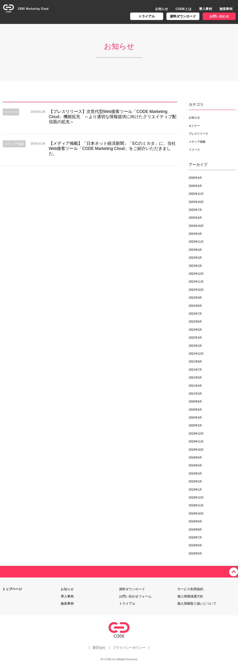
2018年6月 (195, 545)
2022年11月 (196, 281)
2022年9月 (195, 297)
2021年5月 (195, 377)
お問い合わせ (219, 16)
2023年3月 (195, 257)
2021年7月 (195, 369)
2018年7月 (195, 537)
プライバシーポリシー (129, 647)
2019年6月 (195, 457)
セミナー (194, 125)
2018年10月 (196, 513)
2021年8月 (195, 361)
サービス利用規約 (190, 589)
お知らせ (161, 9)
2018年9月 (195, 521)
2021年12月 (196, 353)
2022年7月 (195, 313)
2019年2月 (195, 481)
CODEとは (183, 9)
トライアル (147, 16)
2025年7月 (195, 209)
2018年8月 (195, 529)
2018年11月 (196, 505)
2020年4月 (195, 417)
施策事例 (225, 9)
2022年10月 (196, 289)
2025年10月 (196, 202)
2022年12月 (196, 273)
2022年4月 (195, 337)
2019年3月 (195, 473)
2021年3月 (195, 393)
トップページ (12, 589)
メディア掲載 (197, 141)
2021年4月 (195, 385)
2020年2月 (195, 425)
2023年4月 (195, 249)
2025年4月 (195, 217)
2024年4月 (195, 233)
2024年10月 (196, 225)
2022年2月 (195, 345)
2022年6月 (195, 321)
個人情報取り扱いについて (196, 603)
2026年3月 (195, 186)
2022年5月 (195, 329)
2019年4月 (195, 465)
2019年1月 (195, 489)
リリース (194, 149)
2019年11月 (196, 441)
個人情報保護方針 (190, 596)
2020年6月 (195, 401)
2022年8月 (195, 305)
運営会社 (98, 647)
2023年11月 (196, 241)
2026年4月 (195, 177)
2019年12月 (196, 433)
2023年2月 (195, 265)
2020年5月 (195, 409)
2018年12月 (196, 497)
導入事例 (205, 9)
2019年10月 (196, 449)
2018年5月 (195, 553)
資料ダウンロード (183, 16)
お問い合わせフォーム (135, 596)
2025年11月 (196, 193)
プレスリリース (198, 133)
